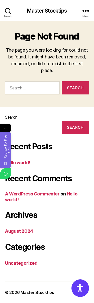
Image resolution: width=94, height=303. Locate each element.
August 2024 (19, 231)
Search (11, 117)
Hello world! (17, 162)
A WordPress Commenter (32, 193)
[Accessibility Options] (80, 288)
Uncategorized (21, 263)
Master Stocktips (47, 10)
